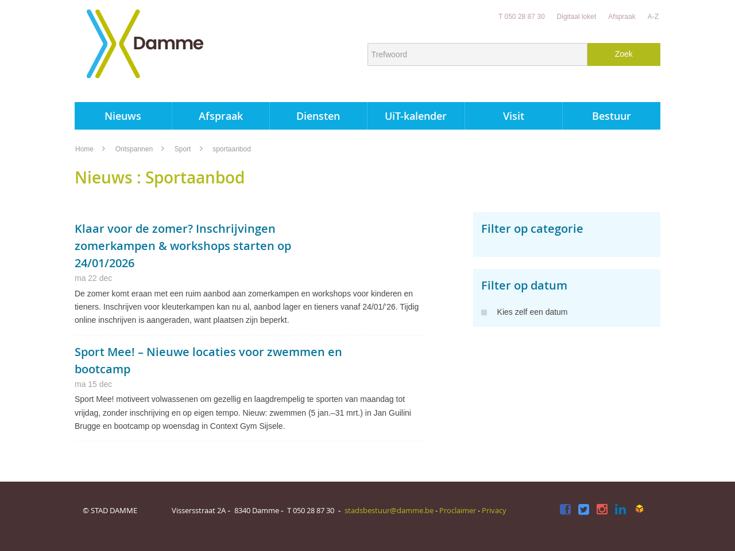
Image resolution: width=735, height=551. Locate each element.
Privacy (494, 510)
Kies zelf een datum (524, 311)
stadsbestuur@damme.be (389, 510)
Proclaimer (457, 510)
